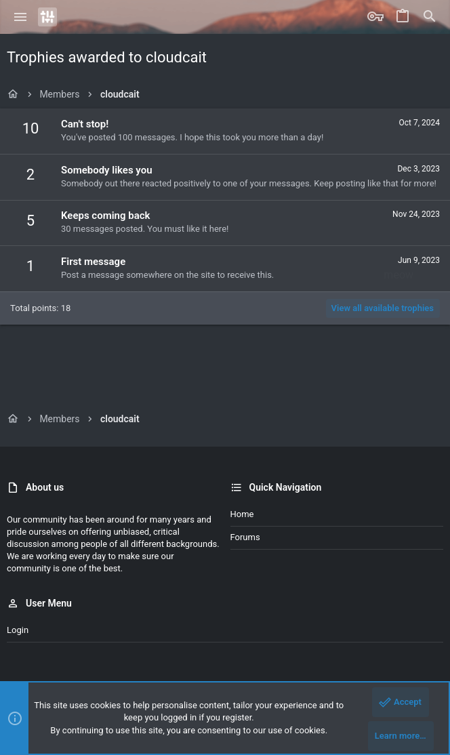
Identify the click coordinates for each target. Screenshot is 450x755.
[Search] (429, 17)
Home (242, 514)
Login (17, 630)
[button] (21, 17)
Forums (245, 537)
